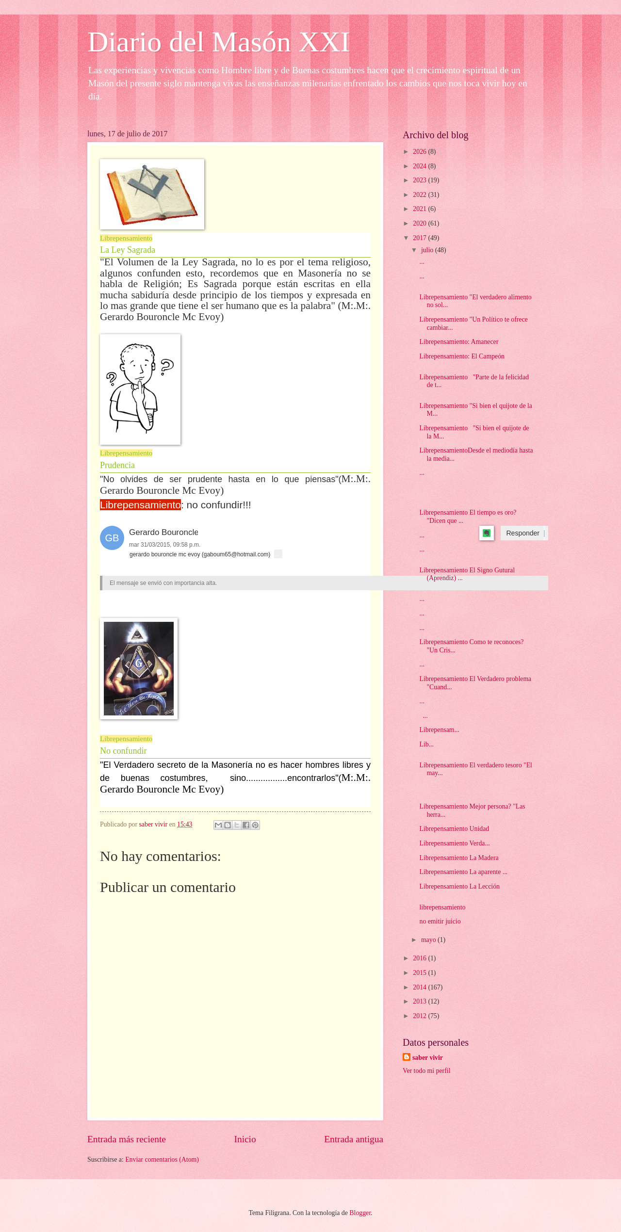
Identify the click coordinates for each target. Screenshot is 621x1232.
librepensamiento (442, 907)
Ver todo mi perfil (426, 1070)
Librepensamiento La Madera (458, 857)
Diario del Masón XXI (218, 42)
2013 (420, 1001)
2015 (420, 972)
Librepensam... (439, 729)
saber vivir (427, 1057)
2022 (420, 194)
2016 (420, 958)
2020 (420, 223)
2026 (420, 151)
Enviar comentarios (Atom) (162, 1159)
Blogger (360, 1212)
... (421, 261)
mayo (429, 939)
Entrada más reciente (126, 1139)
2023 (420, 180)
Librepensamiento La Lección (459, 886)
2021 (420, 208)
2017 (420, 238)
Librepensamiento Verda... (454, 843)
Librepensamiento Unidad (454, 828)
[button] (112, 538)
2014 (420, 987)
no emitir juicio (439, 921)
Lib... (426, 744)
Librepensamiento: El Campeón (461, 356)
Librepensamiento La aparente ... (463, 871)
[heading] (324, 583)
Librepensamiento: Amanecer (458, 341)
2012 (420, 1016)
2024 (420, 166)
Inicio (245, 1139)
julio (428, 250)
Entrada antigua (353, 1139)
